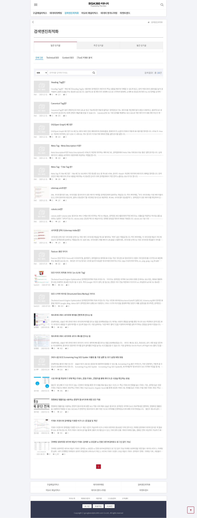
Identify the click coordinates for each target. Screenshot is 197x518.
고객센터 (125, 498)
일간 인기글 (56, 45)
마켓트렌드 (125, 13)
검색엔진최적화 (72, 13)
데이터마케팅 (56, 13)
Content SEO (68, 57)
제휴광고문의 (85, 498)
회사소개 (72, 498)
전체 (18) (39, 57)
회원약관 (99, 498)
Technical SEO (53, 57)
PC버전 (110, 506)
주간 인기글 (98, 45)
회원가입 (98, 506)
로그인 (87, 506)
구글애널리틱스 (40, 13)
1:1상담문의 (112, 498)
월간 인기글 (141, 45)
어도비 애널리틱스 (89, 13)
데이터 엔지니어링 (109, 13)
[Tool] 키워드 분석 (84, 57)
